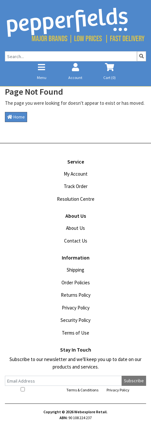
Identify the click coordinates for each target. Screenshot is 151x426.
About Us (75, 228)
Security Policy (75, 320)
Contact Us (75, 241)
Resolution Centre (75, 199)
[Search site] (141, 56)
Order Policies (75, 282)
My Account (76, 174)
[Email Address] (63, 381)
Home (16, 117)
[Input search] (71, 56)
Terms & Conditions (82, 389)
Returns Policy (76, 295)
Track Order (76, 186)
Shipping (75, 270)
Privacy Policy (76, 308)
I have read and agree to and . (75, 389)
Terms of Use (75, 333)
